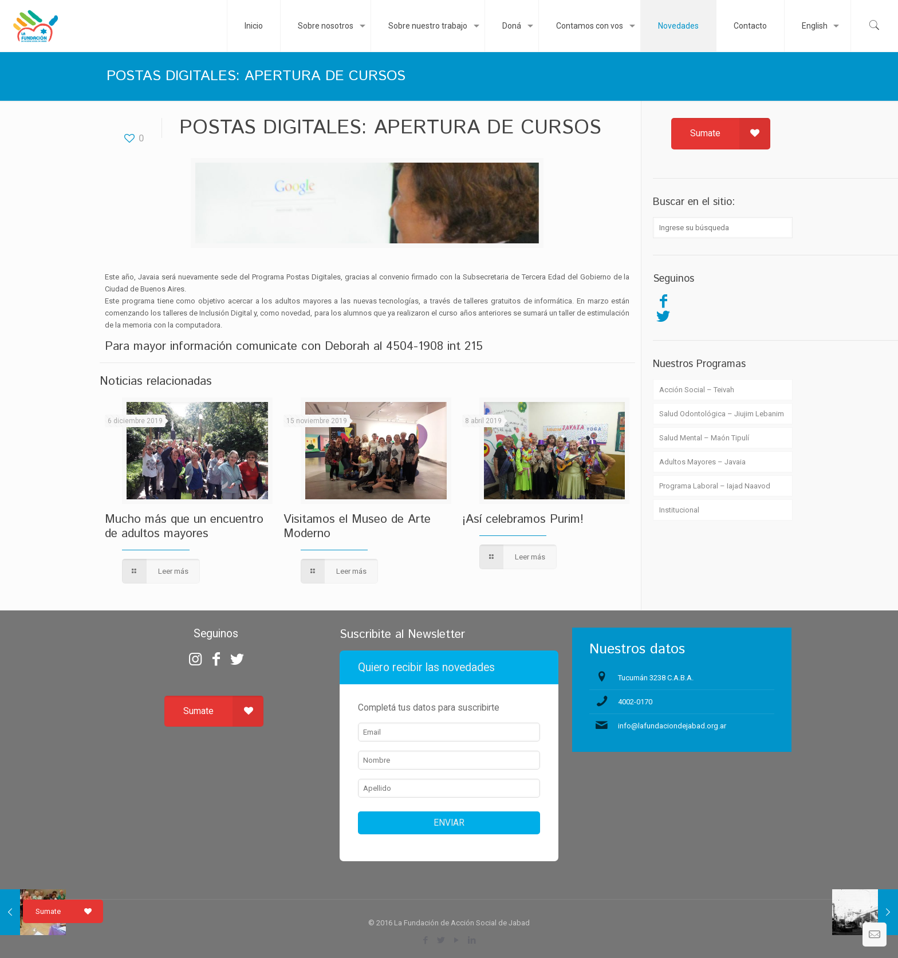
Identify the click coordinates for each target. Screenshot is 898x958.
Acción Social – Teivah (696, 389)
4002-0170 (635, 701)
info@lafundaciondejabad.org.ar (672, 726)
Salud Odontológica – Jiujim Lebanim (721, 413)
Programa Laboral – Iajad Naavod (714, 486)
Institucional (679, 510)
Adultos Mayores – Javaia (702, 462)
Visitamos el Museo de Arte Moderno (357, 526)
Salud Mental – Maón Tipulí (704, 437)
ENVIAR (449, 823)
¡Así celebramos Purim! (523, 519)
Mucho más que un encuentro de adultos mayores (184, 526)
